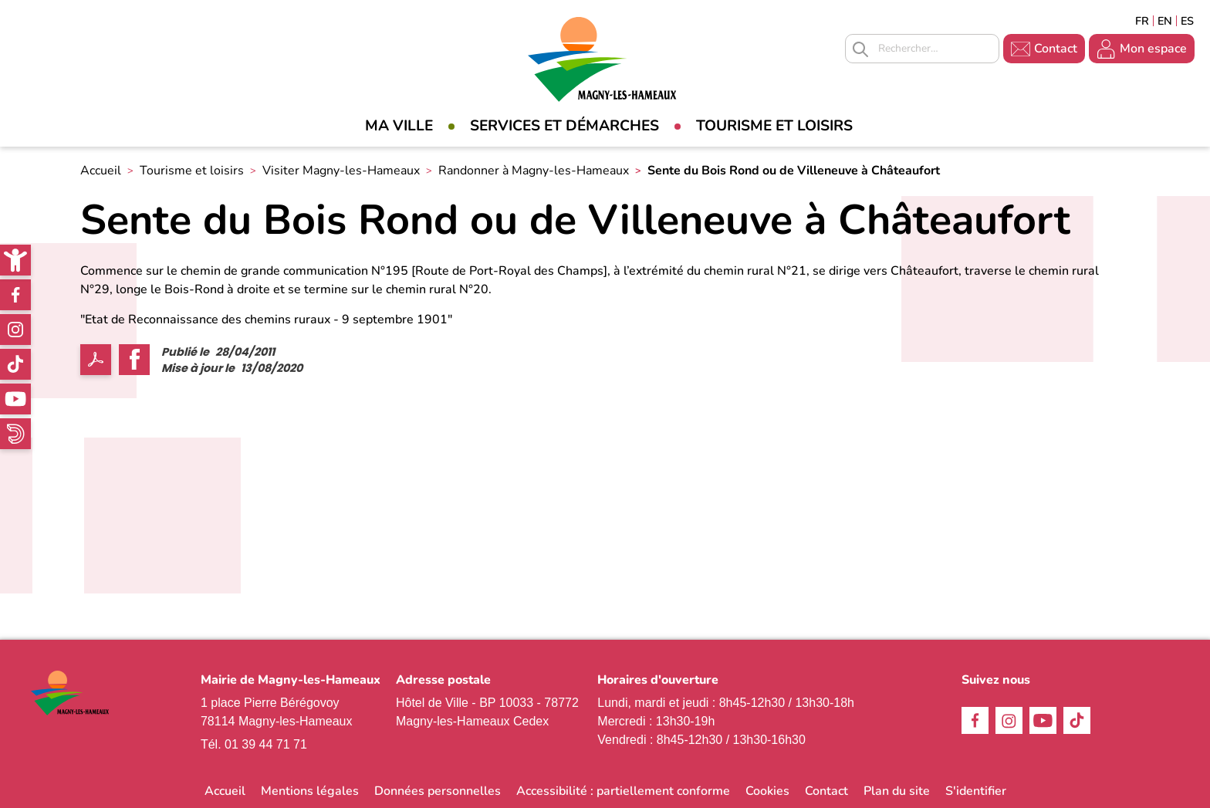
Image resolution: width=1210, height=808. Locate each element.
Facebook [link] (15, 294)
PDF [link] (95, 359)
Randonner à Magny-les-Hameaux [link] (533, 170)
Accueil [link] (100, 170)
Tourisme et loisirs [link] (774, 126)
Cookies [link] (767, 791)
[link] (15, 260)
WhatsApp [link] (15, 433)
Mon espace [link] (1153, 48)
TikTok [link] (15, 364)
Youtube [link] (15, 399)
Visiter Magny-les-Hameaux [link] (341, 170)
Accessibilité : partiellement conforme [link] (623, 791)
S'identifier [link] (975, 791)
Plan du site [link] (897, 791)
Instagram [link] (15, 329)
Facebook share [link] (134, 359)
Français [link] (1142, 20)
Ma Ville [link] (399, 126)
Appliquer (860, 49)
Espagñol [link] (1188, 20)
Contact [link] (1055, 48)
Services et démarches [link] (564, 126)
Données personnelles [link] (437, 791)
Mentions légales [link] (310, 791)
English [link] (1165, 20)
